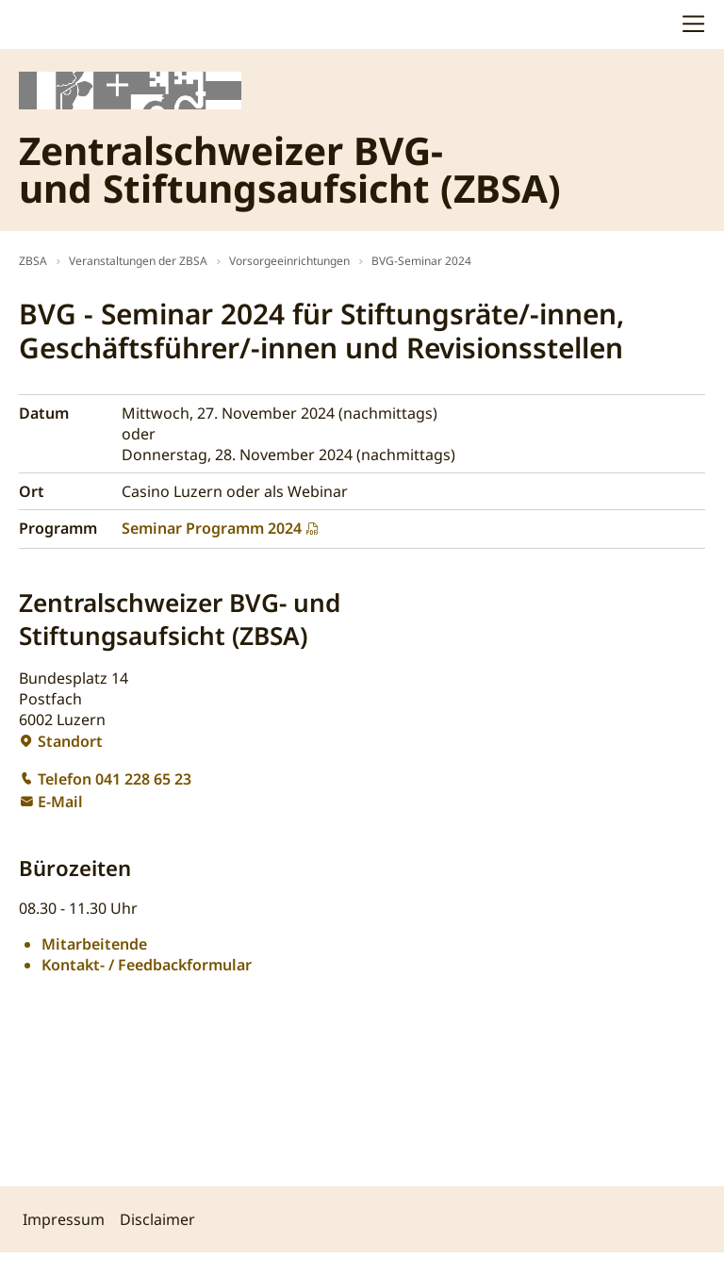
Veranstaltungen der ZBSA (138, 261)
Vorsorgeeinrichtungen (289, 261)
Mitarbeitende (94, 944)
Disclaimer (157, 1219)
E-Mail (60, 801)
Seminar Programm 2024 (212, 528)
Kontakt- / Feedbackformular (146, 964)
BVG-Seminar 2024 (421, 261)
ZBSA (33, 261)
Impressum (64, 1219)
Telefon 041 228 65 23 (114, 779)
